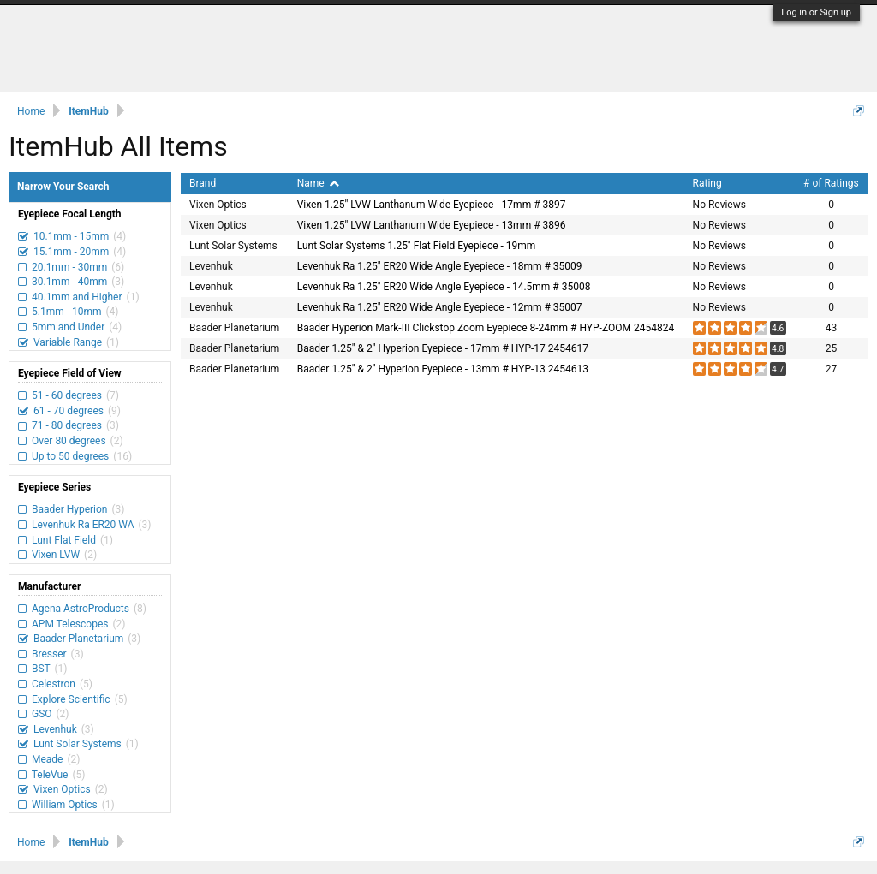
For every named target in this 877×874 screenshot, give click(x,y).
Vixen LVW (55, 555)
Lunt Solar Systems (77, 744)
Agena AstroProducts (80, 609)
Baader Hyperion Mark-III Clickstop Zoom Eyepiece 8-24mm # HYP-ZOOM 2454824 (485, 328)
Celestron (53, 684)
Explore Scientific (71, 699)
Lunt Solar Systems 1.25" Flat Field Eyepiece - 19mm (416, 246)
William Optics (64, 805)
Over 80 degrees (69, 441)
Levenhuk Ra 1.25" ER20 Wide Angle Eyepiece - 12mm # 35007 (439, 307)
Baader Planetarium (78, 639)
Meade (47, 759)
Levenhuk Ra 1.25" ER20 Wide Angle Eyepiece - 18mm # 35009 (439, 266)
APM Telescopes (69, 624)
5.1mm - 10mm (66, 312)
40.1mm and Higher (77, 297)
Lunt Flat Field (63, 540)
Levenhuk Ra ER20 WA (83, 525)
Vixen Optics (62, 789)
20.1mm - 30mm (69, 267)
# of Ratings (831, 183)
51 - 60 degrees (66, 395)
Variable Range (67, 342)
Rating (707, 183)
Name (318, 183)
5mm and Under (68, 327)
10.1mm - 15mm (71, 236)
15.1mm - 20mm (71, 252)
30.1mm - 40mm (69, 282)
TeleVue (49, 775)
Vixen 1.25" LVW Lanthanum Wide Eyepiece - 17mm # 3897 (431, 205)
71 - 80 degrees (66, 425)
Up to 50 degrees (70, 456)
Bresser (49, 654)
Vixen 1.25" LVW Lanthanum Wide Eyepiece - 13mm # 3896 (431, 225)
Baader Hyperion (69, 509)
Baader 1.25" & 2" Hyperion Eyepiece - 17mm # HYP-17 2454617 (442, 348)
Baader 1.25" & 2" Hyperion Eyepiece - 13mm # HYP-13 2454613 (442, 369)
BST (40, 669)
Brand (202, 183)
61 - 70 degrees (68, 411)
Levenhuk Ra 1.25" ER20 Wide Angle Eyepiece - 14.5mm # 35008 (444, 287)
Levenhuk (55, 729)
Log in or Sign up (816, 12)
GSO (42, 714)
